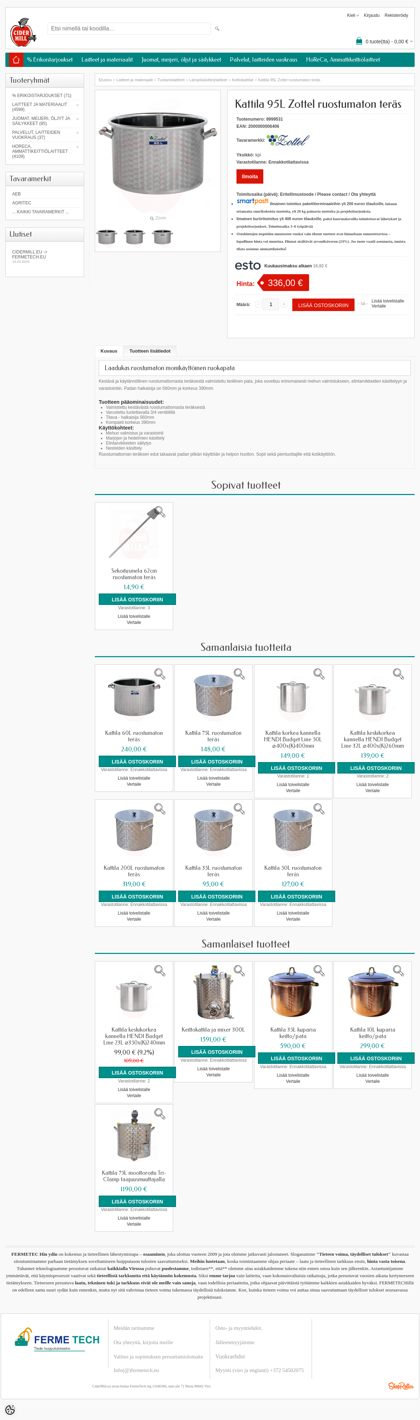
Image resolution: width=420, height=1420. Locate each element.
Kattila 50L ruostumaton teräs (293, 870)
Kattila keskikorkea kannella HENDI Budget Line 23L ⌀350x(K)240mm (134, 1036)
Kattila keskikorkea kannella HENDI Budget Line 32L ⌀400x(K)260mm (372, 739)
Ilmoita (250, 176)
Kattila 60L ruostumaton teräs (134, 736)
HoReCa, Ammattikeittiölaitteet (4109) (40, 151)
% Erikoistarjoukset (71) (42, 95)
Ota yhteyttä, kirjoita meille (143, 1341)
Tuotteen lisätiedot (150, 351)
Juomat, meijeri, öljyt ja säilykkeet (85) (41, 121)
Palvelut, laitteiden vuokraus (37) (36, 135)
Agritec (21, 202)
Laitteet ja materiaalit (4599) (39, 107)
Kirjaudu (372, 15)
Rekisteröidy (396, 15)
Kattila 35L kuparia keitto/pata (293, 1032)
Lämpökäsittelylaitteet (208, 80)
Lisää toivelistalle (388, 301)
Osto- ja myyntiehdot (238, 1327)
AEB (16, 194)
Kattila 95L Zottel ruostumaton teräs (289, 80)
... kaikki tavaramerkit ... (40, 211)
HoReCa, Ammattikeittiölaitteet (343, 59)
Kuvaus (109, 351)
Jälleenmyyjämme (234, 1341)
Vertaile (379, 306)
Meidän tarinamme (134, 1327)
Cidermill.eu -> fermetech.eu (44, 256)
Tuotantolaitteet (170, 80)
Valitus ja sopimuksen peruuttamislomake (158, 1356)
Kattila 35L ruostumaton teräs (213, 870)
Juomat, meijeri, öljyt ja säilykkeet (181, 59)
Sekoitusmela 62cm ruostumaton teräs (134, 574)
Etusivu (105, 80)
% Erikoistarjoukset (50, 59)
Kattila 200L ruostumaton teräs (134, 870)
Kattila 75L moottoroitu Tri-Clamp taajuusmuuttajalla (134, 1175)
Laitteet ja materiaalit (107, 59)
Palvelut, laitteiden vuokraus (263, 59)
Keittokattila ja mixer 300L (213, 1029)
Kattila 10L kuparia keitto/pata (372, 1032)
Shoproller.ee (401, 1385)
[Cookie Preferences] (10, 1410)
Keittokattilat (242, 80)
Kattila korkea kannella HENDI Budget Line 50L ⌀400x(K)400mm (293, 739)
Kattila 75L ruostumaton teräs (213, 736)
